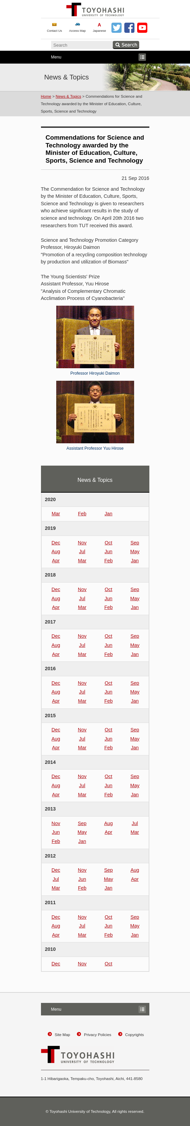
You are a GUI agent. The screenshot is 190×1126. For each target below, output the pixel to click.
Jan (108, 513)
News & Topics (68, 96)
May (134, 551)
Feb (82, 513)
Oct (108, 542)
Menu (93, 57)
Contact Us (54, 30)
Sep (134, 542)
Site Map (62, 1035)
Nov (82, 542)
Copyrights (134, 1035)
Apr (56, 560)
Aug (55, 551)
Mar (55, 513)
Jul (82, 551)
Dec (55, 542)
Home (46, 96)
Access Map (77, 30)
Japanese (99, 30)
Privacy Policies (97, 1035)
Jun (108, 551)
